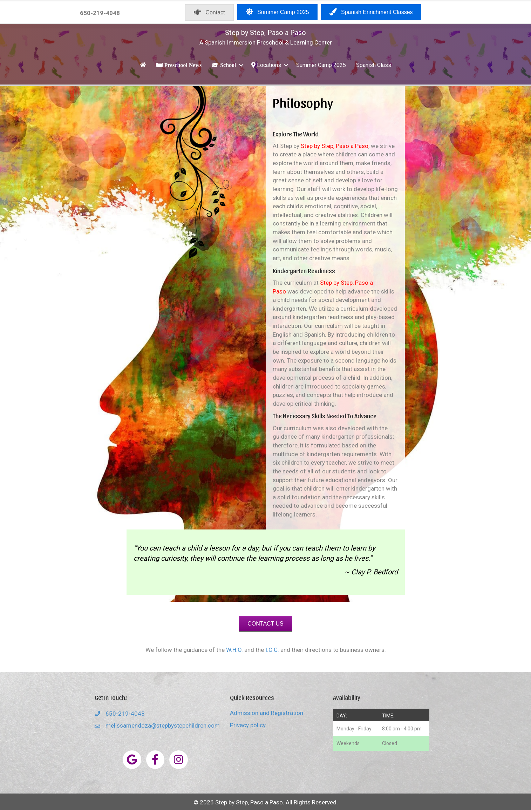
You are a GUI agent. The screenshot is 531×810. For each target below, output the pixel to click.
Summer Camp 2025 (321, 65)
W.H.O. (234, 649)
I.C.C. (272, 649)
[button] (241, 65)
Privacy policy (248, 725)
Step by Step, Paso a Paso (265, 32)
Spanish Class (373, 65)
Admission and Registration (266, 712)
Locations (266, 65)
